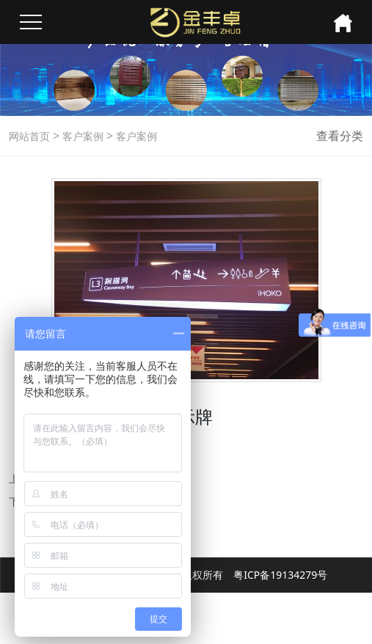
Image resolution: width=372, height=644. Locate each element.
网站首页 (29, 136)
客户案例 (81, 136)
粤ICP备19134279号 (280, 575)
